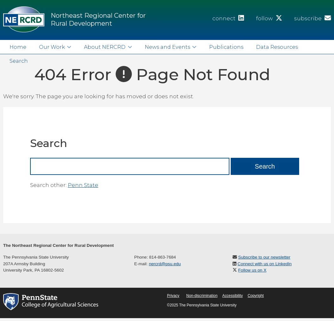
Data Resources (277, 47)
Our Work (52, 47)
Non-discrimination (201, 295)
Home (18, 47)
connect (228, 18)
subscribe (312, 18)
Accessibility (232, 295)
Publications (226, 47)
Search (19, 61)
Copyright (255, 295)
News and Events (167, 47)
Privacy (173, 295)
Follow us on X (252, 270)
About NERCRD (104, 47)
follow (269, 18)
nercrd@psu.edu (165, 263)
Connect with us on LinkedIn (265, 263)
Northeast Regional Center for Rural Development (98, 19)
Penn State (83, 185)
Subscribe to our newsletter (264, 257)
